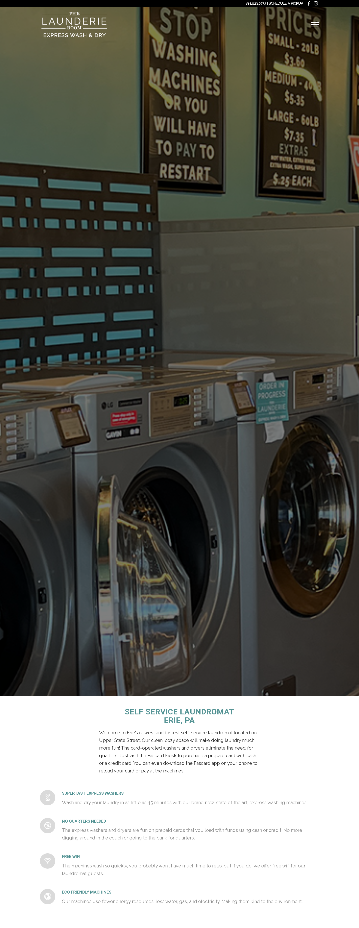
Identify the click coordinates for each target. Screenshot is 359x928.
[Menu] (313, 24)
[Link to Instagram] (315, 3)
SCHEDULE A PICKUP (286, 3)
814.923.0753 (256, 3)
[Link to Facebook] (308, 3)
